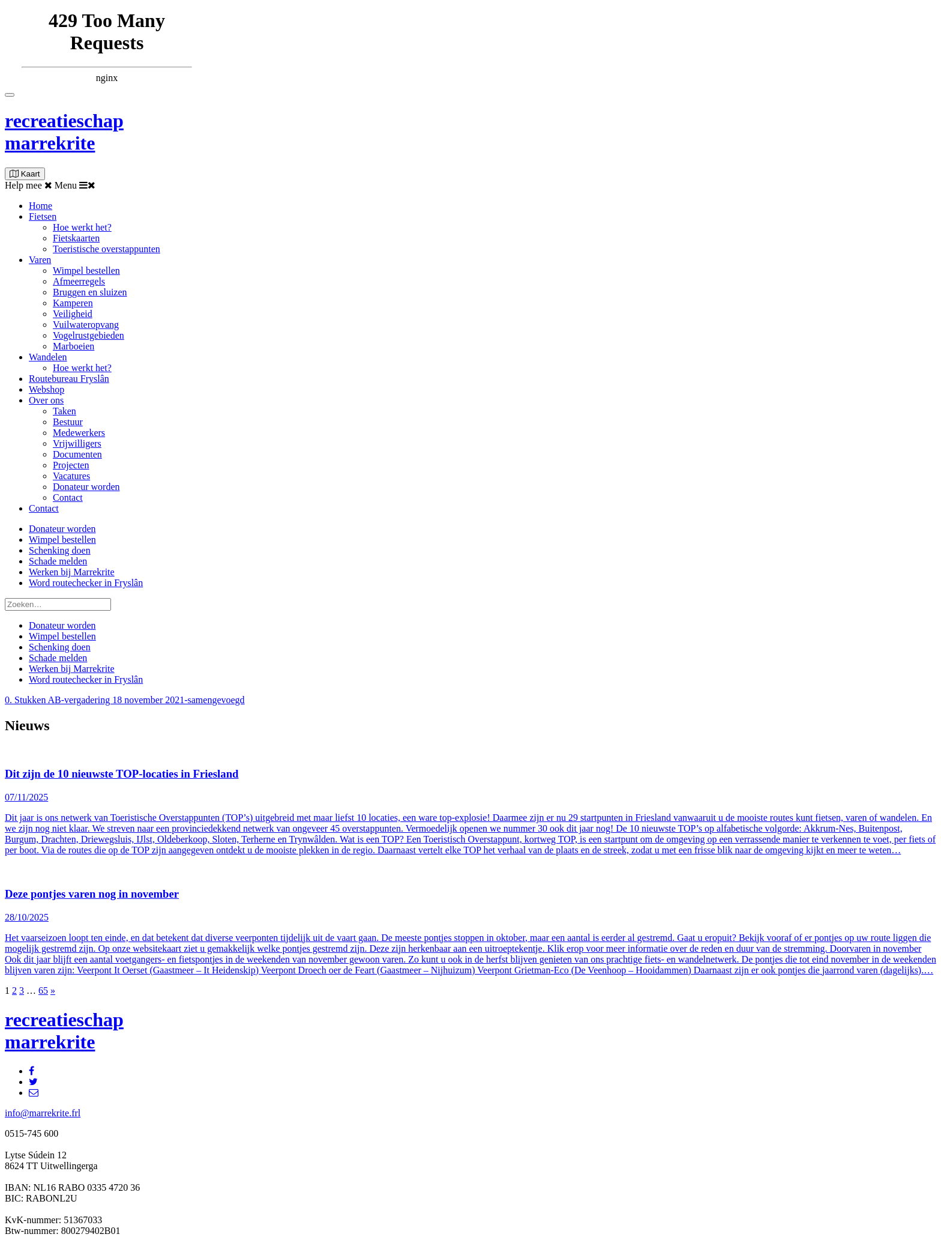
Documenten (77, 454)
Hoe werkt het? (82, 227)
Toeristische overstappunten (106, 249)
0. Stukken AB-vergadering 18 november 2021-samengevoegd (125, 700)
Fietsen (42, 216)
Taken (64, 411)
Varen (40, 260)
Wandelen (48, 357)
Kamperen (73, 303)
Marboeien (73, 346)
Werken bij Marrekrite (72, 572)
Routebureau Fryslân (69, 378)
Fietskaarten (76, 238)
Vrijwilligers (77, 443)
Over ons (46, 400)
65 (43, 990)
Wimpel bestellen (86, 270)
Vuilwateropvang (86, 324)
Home (40, 206)
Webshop (46, 389)
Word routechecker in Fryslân (86, 583)
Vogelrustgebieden (88, 335)
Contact (68, 497)
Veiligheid (72, 314)
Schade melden (58, 561)
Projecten (71, 465)
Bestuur (68, 422)
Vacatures (71, 476)
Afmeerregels (79, 281)
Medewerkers (79, 433)
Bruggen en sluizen (90, 292)
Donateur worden (86, 487)
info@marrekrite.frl (42, 1113)
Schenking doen (60, 550)
